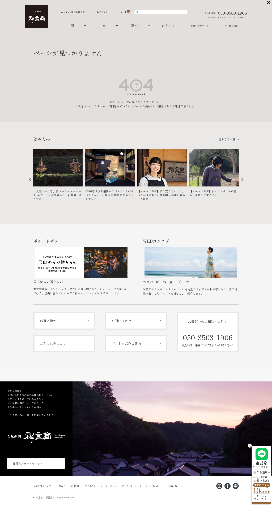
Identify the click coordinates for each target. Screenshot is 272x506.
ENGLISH (173, 486)
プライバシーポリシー (133, 486)
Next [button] (241, 182)
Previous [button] (28, 182)
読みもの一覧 (227, 139)
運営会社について (42, 486)
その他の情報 (231, 25)
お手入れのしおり (53, 343)
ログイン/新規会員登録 (73, 12)
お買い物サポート (200, 25)
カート (123, 12)
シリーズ (168, 25)
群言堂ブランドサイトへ (27, 463)
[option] (58, 176)
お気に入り (102, 12)
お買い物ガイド (51, 320)
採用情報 (74, 486)
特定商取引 (90, 486)
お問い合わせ (121, 320)
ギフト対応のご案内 (126, 343)
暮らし (136, 25)
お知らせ (60, 486)
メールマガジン (109, 486)
